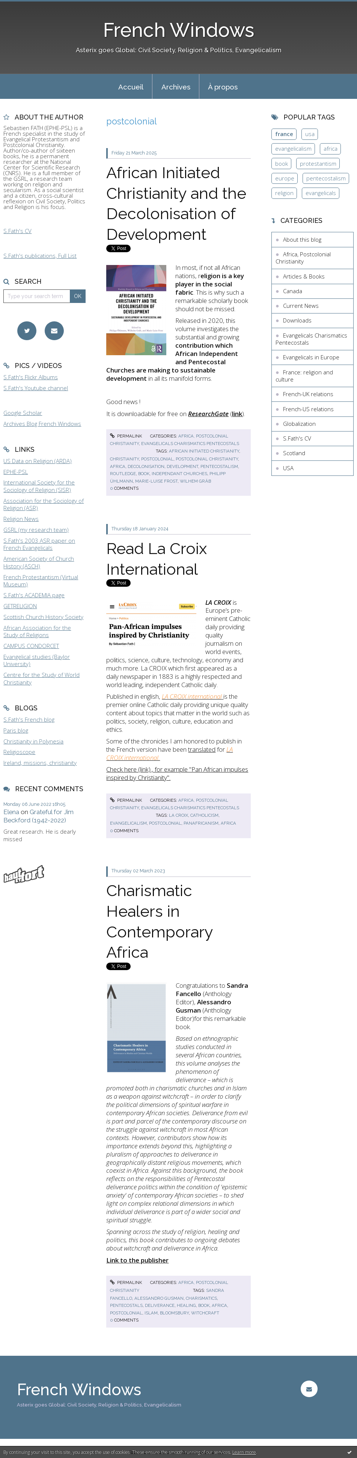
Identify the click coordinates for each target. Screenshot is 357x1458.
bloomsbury (174, 1313)
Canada (292, 291)
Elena (11, 812)
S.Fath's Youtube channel (35, 388)
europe (284, 178)
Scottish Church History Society (43, 617)
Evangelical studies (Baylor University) (36, 660)
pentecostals (126, 1305)
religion (284, 193)
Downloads (297, 320)
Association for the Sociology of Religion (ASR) (43, 504)
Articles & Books (304, 276)
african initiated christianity (204, 451)
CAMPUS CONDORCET (31, 646)
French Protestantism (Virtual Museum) (40, 580)
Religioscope (19, 751)
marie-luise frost (156, 481)
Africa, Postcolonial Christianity (303, 257)
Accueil (130, 87)
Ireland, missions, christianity (40, 762)
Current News (301, 305)
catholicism (204, 815)
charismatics (201, 1298)
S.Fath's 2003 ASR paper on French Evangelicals (39, 544)
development (182, 466)
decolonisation (146, 466)
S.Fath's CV (17, 231)
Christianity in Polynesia (33, 741)
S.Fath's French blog (28, 719)
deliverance (160, 1305)
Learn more (244, 1452)
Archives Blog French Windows (42, 423)
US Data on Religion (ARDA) (37, 461)
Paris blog (15, 730)
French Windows (178, 30)
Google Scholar (22, 412)
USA (288, 468)
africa (117, 466)
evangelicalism (128, 823)
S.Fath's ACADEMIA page (34, 595)
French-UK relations (308, 394)
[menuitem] (130, 86)
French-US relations (308, 409)
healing (186, 1305)
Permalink (126, 436)
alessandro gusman (159, 1298)
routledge (123, 473)
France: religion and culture (304, 375)
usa (310, 134)
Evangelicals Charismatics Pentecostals (190, 443)
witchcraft (205, 1313)
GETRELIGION (20, 606)
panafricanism (201, 823)
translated (201, 749)
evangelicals (321, 193)
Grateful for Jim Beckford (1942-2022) (38, 816)
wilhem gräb (195, 481)
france (284, 134)
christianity (124, 459)
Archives (175, 87)
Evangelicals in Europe (311, 357)
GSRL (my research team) (36, 529)
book (143, 473)
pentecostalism (219, 466)
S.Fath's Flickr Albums (30, 377)
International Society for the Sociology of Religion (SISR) (39, 486)
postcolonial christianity (207, 459)
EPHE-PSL (15, 471)
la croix (178, 815)
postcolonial (157, 459)
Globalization (299, 423)
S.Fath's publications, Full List (40, 255)
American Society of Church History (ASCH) (38, 562)
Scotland (294, 453)
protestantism (318, 163)
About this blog (302, 239)
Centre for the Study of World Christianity (41, 678)
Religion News (21, 518)
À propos (223, 87)
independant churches (179, 473)
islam (151, 1313)
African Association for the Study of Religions (37, 631)
